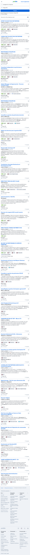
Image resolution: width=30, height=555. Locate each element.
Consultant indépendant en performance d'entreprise (11, 68)
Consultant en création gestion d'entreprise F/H (13, 349)
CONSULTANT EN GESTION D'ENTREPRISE (11, 36)
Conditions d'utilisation (24, 537)
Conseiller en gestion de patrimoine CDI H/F (12, 273)
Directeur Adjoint (5, 397)
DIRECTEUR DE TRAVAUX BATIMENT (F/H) (11, 227)
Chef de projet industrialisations (9, 473)
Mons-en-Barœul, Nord (5, 502)
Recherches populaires (6, 491)
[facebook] (18, 528)
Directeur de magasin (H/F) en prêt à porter (12, 212)
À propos (2, 534)
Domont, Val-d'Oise (4, 511)
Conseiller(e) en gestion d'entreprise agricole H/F (13, 288)
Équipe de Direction (4, 540)
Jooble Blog (12, 541)
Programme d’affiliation (14, 543)
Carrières (2, 547)
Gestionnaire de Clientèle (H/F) (9, 444)
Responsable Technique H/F (8, 147)
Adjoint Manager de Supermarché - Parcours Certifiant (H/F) (12, 84)
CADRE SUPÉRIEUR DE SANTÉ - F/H (10, 459)
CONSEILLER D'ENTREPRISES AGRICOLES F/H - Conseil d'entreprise (12, 365)
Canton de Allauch (4, 498)
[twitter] (25, 528)
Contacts (2, 537)
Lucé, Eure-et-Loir (4, 510)
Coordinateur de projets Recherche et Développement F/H (10, 165)
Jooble (7, 553)
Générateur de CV (23, 546)
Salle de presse (3, 539)
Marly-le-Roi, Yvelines (5, 508)
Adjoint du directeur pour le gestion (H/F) (11, 130)
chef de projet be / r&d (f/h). (8, 196)
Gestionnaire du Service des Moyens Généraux (13, 260)
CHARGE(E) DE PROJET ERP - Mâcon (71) (11, 318)
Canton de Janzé (4, 496)
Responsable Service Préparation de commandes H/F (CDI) (13, 428)
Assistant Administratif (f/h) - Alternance (11, 334)
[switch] (28, 17)
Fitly (20, 547)
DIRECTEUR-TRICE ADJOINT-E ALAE (10, 181)
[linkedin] (28, 528)
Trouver (15, 10)
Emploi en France (23, 536)
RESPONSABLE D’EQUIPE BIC (8, 51)
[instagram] (21, 528)
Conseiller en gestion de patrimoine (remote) (12, 115)
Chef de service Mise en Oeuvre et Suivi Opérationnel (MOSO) (11, 414)
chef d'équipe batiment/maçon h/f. (10, 303)
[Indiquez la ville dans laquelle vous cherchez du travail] (15, 7)
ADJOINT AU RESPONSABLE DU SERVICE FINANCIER (11, 244)
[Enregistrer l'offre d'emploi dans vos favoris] (28, 21)
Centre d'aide (3, 536)
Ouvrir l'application (25, 1)
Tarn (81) (2, 495)
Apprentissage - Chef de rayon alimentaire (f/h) (13, 380)
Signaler (27, 33)
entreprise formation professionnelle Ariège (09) (14, 505)
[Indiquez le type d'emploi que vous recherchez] (15, 4)
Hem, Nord (3, 506)
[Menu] (1, 1)
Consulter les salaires (23, 542)
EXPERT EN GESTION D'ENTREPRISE (10, 21)
